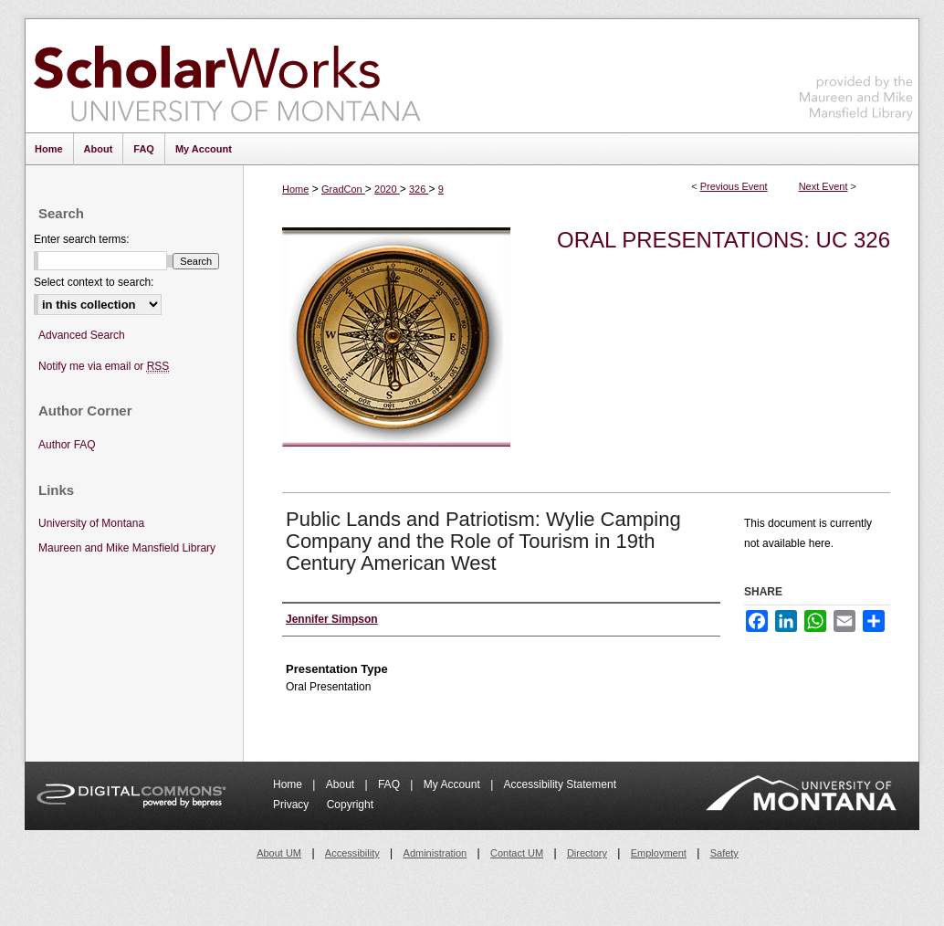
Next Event (823, 186)
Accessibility (352, 852)
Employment (659, 852)
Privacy (292, 804)
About (342, 784)
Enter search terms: (82, 239)
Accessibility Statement (560, 784)
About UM (279, 852)
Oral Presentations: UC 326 (723, 239)
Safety (724, 852)
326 (418, 189)
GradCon (343, 189)
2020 (387, 189)
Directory (587, 852)
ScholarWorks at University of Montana (227, 75)
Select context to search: (93, 282)
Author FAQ (67, 444)
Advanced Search (81, 335)
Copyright (350, 804)
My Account (453, 784)
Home (295, 189)
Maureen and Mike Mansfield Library (856, 72)
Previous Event (734, 186)
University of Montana (91, 523)
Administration (435, 852)
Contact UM (516, 852)
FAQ (390, 784)
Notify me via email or (103, 367)
